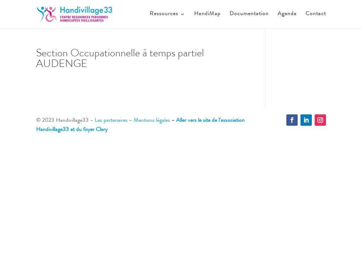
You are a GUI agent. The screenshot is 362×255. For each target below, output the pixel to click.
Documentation (249, 14)
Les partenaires (111, 121)
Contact (315, 14)
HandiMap (207, 14)
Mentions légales (152, 121)
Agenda (287, 14)
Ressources (164, 14)
